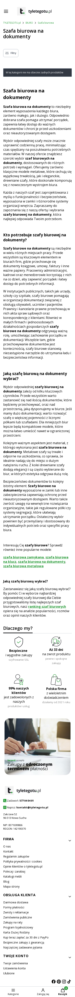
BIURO (29, 22)
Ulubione (9, 973)
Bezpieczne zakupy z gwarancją (23, 942)
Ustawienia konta (14, 968)
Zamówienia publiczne (17, 917)
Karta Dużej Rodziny (16, 932)
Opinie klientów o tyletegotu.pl (22, 866)
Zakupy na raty (12, 922)
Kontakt (8, 851)
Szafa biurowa (46, 22)
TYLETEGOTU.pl (12, 22)
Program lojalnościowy (18, 927)
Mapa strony (11, 886)
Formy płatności (13, 907)
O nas (7, 846)
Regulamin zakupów (16, 856)
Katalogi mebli (12, 876)
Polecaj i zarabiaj (14, 871)
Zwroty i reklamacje (16, 912)
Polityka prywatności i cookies (22, 861)
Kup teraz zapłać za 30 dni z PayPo (26, 937)
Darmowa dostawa (15, 902)
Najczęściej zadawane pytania (22, 947)
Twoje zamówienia (15, 963)
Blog (6, 881)
